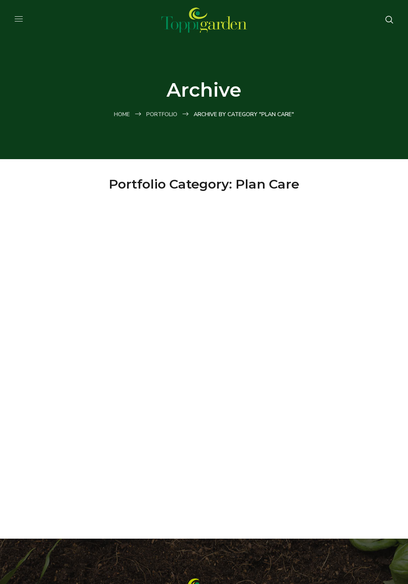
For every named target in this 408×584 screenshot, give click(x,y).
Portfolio (161, 114)
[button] (389, 20)
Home (122, 114)
